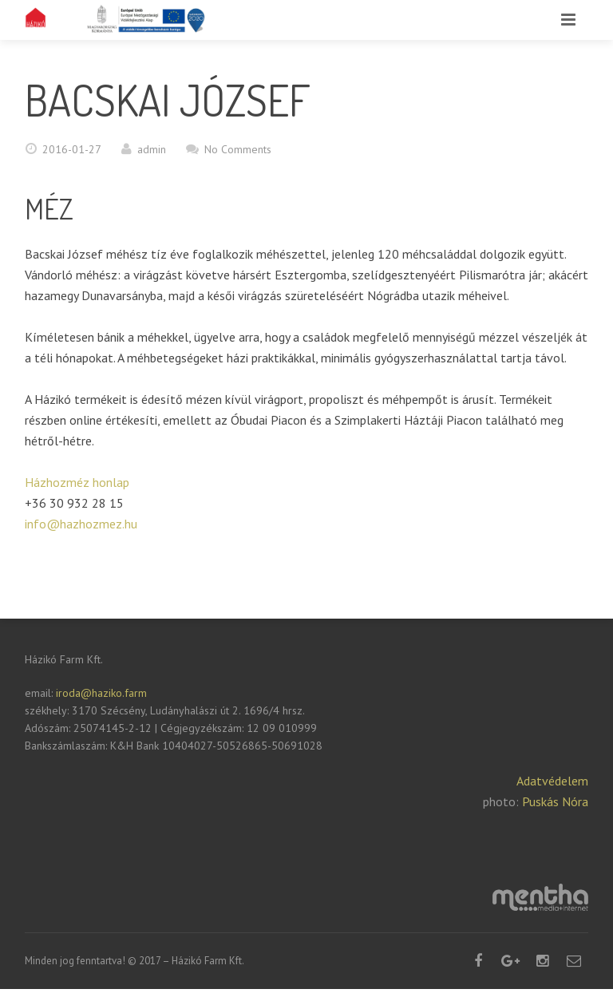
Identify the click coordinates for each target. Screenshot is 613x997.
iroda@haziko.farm (100, 693)
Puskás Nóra (555, 801)
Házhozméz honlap (77, 482)
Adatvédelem (552, 781)
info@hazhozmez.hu (81, 524)
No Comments (237, 149)
